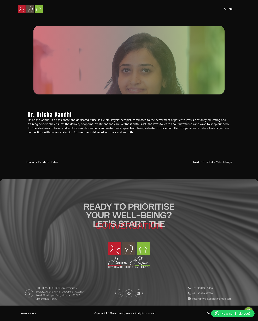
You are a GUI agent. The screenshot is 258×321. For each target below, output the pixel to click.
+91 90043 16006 (200, 295)
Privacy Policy (28, 313)
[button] (233, 313)
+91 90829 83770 (200, 300)
